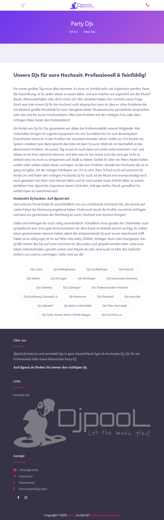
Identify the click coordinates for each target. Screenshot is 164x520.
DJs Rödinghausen (64, 269)
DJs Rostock (126, 269)
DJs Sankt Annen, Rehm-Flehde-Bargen (66, 315)
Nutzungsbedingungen (30, 489)
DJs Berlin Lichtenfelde (78, 306)
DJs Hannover (77, 296)
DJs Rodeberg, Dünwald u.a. (41, 296)
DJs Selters (33, 278)
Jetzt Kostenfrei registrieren (105, 515)
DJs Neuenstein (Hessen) (122, 278)
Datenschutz (24, 483)
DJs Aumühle (132, 296)
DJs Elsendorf (105, 296)
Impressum (23, 476)
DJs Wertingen (87, 278)
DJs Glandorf (45, 306)
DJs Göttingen (72, 287)
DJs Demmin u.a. (112, 315)
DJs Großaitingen (97, 269)
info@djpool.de (25, 470)
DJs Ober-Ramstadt (114, 306)
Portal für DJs (21, 395)
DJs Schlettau (44, 287)
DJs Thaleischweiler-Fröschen (110, 287)
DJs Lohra (36, 269)
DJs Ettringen (59, 278)
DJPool (73, 32)
